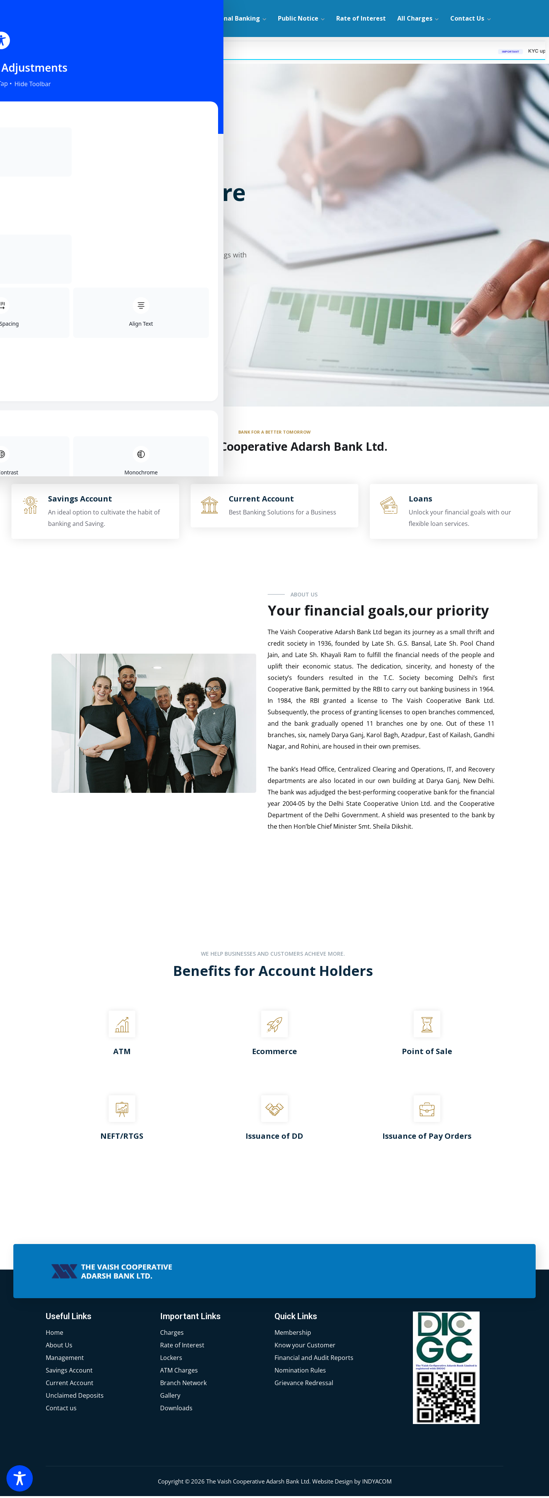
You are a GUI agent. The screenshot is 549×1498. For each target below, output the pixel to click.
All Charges (414, 18)
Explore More (79, 308)
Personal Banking (233, 18)
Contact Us (467, 18)
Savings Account (80, 500)
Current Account (261, 500)
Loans (420, 500)
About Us (175, 18)
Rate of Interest (361, 18)
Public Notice (298, 18)
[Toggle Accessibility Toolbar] (20, 1478)
